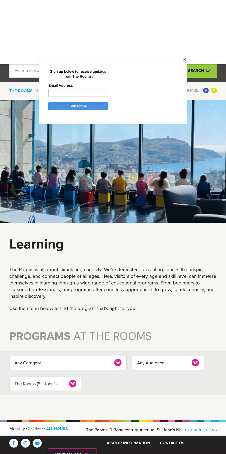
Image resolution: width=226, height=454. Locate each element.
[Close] (178, 69)
